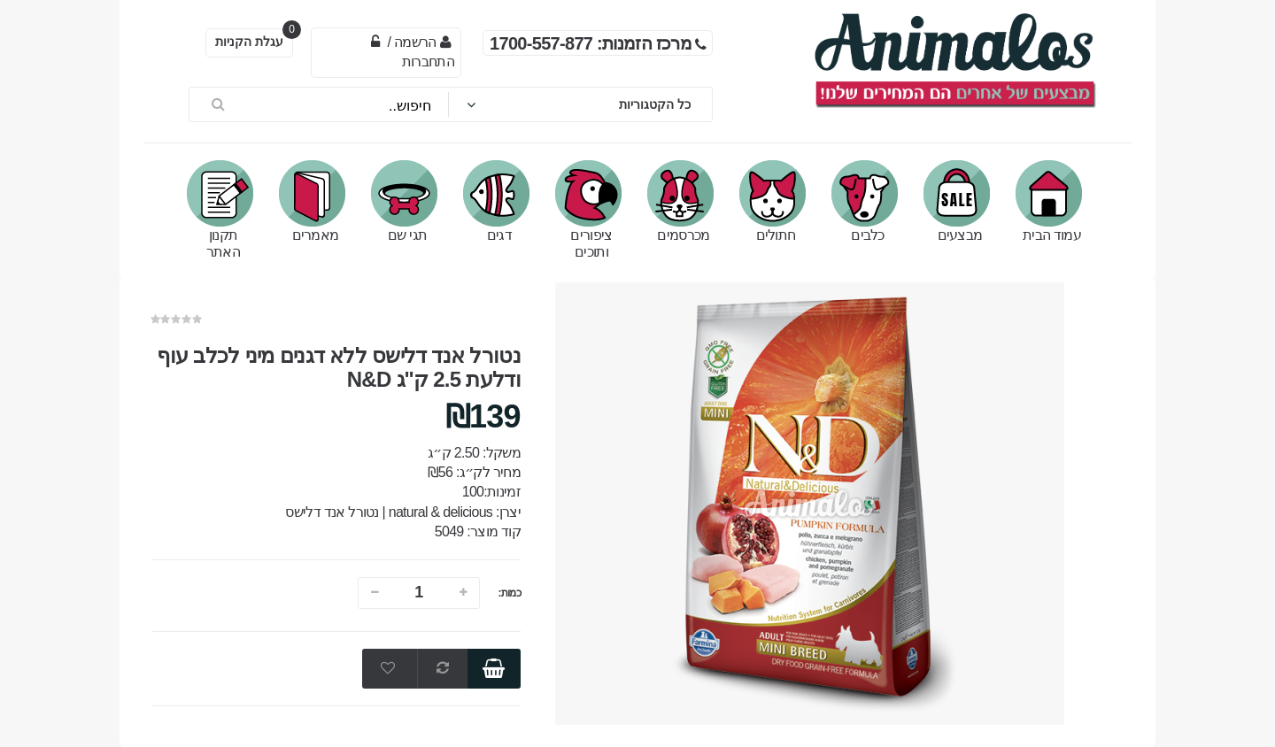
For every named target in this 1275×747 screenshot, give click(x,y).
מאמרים (312, 201)
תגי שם (404, 201)
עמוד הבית (1049, 201)
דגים (496, 201)
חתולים (772, 201)
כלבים (864, 201)
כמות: (509, 593)
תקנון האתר (220, 209)
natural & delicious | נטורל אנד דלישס (388, 512)
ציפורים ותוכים (588, 209)
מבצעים (956, 201)
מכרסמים (680, 201)
